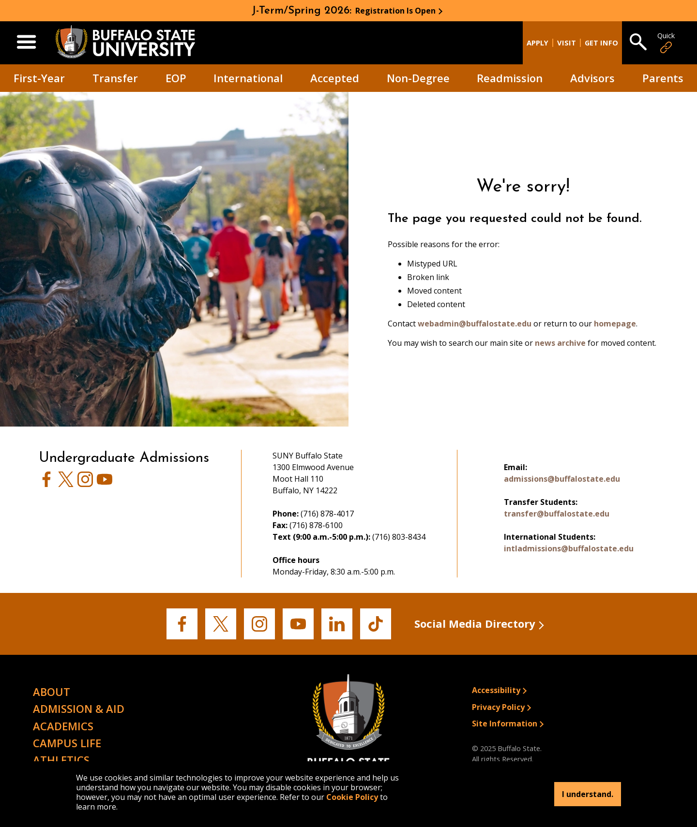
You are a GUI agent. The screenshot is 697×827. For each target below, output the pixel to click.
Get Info (601, 43)
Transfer (115, 78)
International (248, 78)
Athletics (61, 760)
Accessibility (496, 690)
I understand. (587, 794)
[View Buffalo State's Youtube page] (104, 484)
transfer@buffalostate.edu (556, 513)
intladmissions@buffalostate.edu (569, 548)
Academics (63, 726)
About (51, 691)
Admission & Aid (78, 708)
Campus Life (67, 743)
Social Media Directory (474, 623)
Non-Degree (418, 78)
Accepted (334, 78)
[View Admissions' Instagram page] (85, 484)
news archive (560, 343)
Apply (537, 43)
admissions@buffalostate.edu (562, 478)
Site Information (504, 723)
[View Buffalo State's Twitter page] (66, 484)
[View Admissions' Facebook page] (46, 484)
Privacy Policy (498, 707)
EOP (176, 78)
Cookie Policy (352, 797)
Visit (566, 43)
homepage (615, 323)
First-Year (39, 78)
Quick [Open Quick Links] (666, 43)
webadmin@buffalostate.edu (474, 323)
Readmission (510, 78)
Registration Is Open (395, 10)
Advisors (592, 78)
